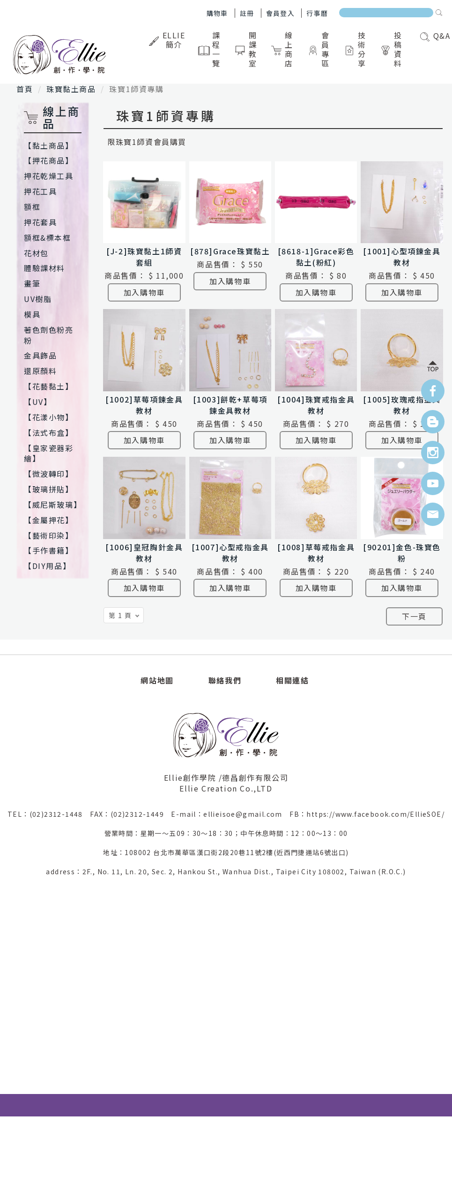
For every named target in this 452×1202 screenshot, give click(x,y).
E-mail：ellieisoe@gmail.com (230, 814)
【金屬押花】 (49, 519)
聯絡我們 (224, 680)
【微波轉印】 (49, 473)
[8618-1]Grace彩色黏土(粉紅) (316, 256)
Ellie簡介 (168, 39)
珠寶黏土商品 (71, 88)
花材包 (36, 253)
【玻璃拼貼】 (49, 489)
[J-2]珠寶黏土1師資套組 (144, 256)
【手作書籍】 (49, 550)
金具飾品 (40, 355)
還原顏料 (40, 370)
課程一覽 (211, 49)
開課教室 (247, 49)
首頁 (24, 88)
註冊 (247, 13)
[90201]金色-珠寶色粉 (402, 552)
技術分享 (356, 49)
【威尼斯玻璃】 (53, 504)
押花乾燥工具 (49, 175)
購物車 (217, 13)
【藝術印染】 (49, 535)
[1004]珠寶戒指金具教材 (316, 405)
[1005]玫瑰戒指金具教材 (401, 405)
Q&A (435, 35)
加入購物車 (144, 292)
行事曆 (317, 13)
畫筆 (32, 283)
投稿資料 (393, 49)
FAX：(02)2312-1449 (130, 814)
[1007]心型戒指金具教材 (230, 552)
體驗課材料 (44, 268)
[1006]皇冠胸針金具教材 (144, 552)
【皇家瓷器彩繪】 (49, 453)
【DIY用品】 (47, 565)
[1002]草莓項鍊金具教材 (144, 405)
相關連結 (292, 680)
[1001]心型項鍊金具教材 (401, 256)
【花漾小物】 (49, 417)
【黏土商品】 (49, 145)
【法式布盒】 (49, 432)
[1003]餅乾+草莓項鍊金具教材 (230, 405)
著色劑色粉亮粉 (49, 335)
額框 (32, 206)
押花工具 (40, 191)
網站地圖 (157, 680)
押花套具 (40, 222)
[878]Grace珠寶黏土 (230, 251)
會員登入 (280, 13)
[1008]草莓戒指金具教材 (316, 552)
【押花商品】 (49, 160)
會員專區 (320, 49)
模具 (32, 314)
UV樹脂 (38, 298)
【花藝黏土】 (49, 386)
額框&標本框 (47, 237)
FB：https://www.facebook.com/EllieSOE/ (367, 814)
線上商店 (283, 49)
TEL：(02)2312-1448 (48, 814)
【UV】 (38, 401)
